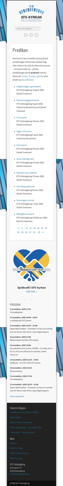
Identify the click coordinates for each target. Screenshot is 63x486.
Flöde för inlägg (16, 448)
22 (27, 228)
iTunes (24, 76)
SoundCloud (28, 79)
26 (42, 228)
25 (38, 228)
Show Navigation (46, 23)
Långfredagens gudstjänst (28, 86)
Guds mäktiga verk (25, 159)
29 (22, 232)
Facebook (26, 35)
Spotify (39, 76)
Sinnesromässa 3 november (21, 422)
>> (43, 232)
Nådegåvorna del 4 (25, 214)
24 (34, 228)
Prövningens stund (25, 200)
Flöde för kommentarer (19, 453)
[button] (31, 270)
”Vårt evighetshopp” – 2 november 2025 (26, 427)
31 (30, 232)
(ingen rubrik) (15, 417)
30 (26, 232)
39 (39, 232)
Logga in (13, 443)
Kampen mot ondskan (26, 172)
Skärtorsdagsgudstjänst (27, 100)
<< (18, 228)
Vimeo (36, 35)
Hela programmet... (17, 396)
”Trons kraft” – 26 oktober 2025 (22, 432)
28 (18, 232)
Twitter (31, 35)
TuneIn (32, 76)
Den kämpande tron (25, 186)
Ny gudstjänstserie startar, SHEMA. (24, 412)
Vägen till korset (24, 131)
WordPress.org (16, 458)
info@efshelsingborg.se (20, 474)
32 (34, 232)
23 (30, 228)
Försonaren (21, 117)
